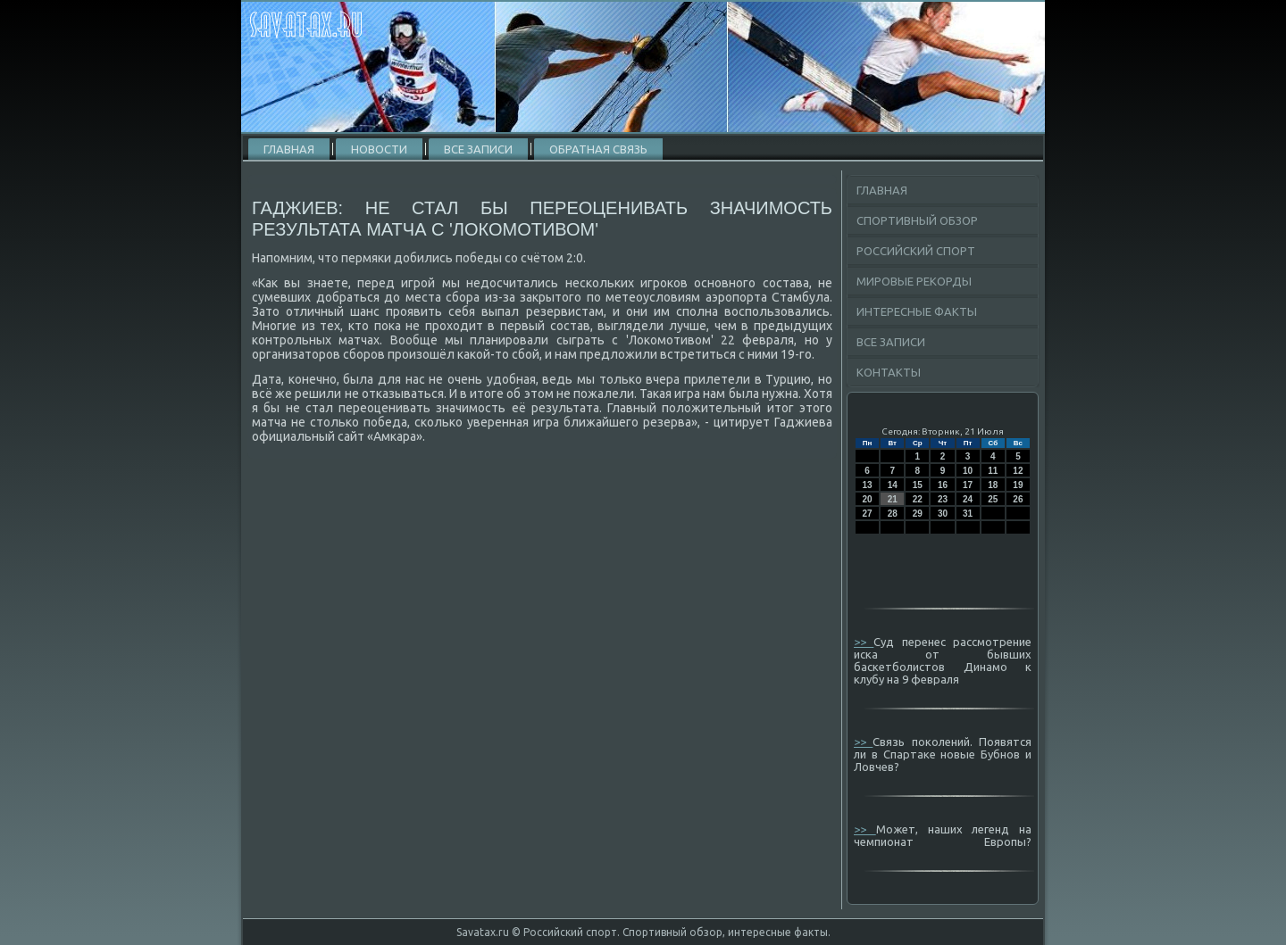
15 (918, 485)
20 (868, 499)
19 (1018, 485)
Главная (288, 149)
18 (993, 485)
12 (1018, 471)
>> (863, 641)
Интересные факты (916, 311)
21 (893, 499)
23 (943, 499)
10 (968, 471)
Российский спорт (915, 251)
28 (893, 513)
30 (943, 513)
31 (968, 513)
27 (868, 513)
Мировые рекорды (914, 281)
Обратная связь (598, 149)
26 (1018, 499)
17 (968, 485)
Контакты (888, 372)
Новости (379, 149)
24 (968, 499)
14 (893, 485)
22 (918, 499)
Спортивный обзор (917, 220)
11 (993, 471)
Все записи (478, 149)
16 (943, 485)
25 (993, 499)
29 (918, 513)
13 (868, 485)
